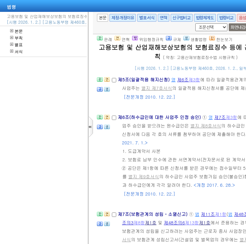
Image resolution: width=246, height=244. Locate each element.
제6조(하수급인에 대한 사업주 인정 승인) (160, 117)
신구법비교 (182, 17)
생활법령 (195, 39)
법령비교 (226, 17)
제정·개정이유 (123, 17)
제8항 (139, 222)
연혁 (163, 17)
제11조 (208, 214)
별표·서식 (146, 17)
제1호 (150, 222)
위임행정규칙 (148, 39)
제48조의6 (174, 222)
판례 (104, 39)
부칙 (16, 38)
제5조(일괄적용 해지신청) (144, 79)
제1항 (220, 214)
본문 (16, 31)
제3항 (194, 79)
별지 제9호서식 (143, 176)
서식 (16, 51)
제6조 (183, 79)
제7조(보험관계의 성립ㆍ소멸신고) (153, 214)
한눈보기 (220, 39)
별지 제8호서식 (205, 125)
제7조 (220, 117)
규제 (173, 39)
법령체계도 (205, 17)
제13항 (192, 222)
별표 (16, 44)
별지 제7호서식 (156, 88)
